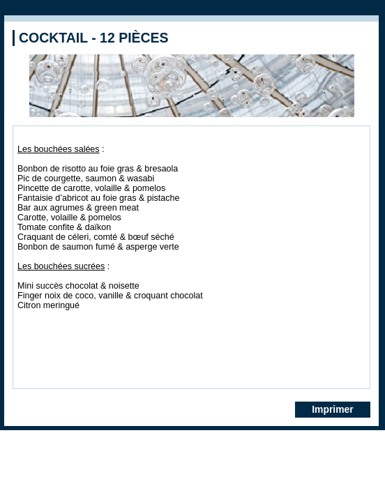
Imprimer (333, 409)
